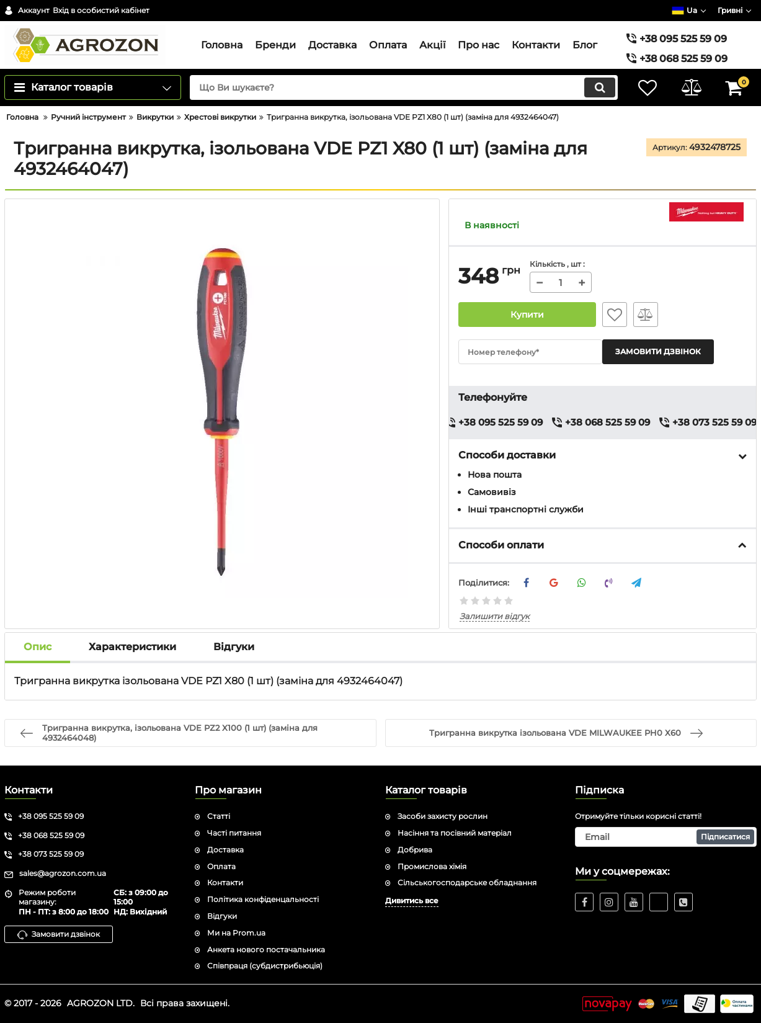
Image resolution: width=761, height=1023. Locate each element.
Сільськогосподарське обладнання (467, 882)
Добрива (415, 849)
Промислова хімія (432, 866)
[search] (404, 87)
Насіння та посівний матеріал (455, 833)
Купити (527, 314)
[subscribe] (666, 837)
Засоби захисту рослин (442, 816)
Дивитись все (411, 900)
